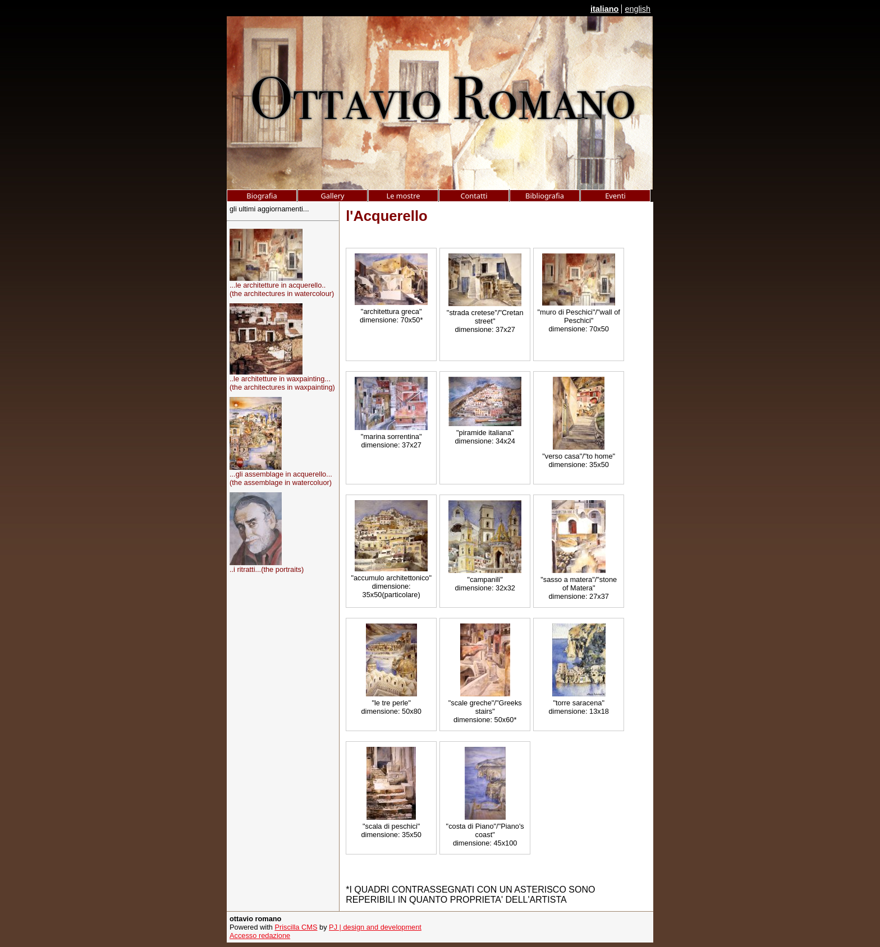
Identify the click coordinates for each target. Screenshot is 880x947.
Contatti (473, 196)
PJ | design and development (375, 927)
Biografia (261, 196)
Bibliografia (544, 196)
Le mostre (403, 196)
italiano (604, 8)
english (637, 8)
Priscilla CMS (295, 927)
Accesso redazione (260, 935)
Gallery (332, 196)
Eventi (615, 196)
